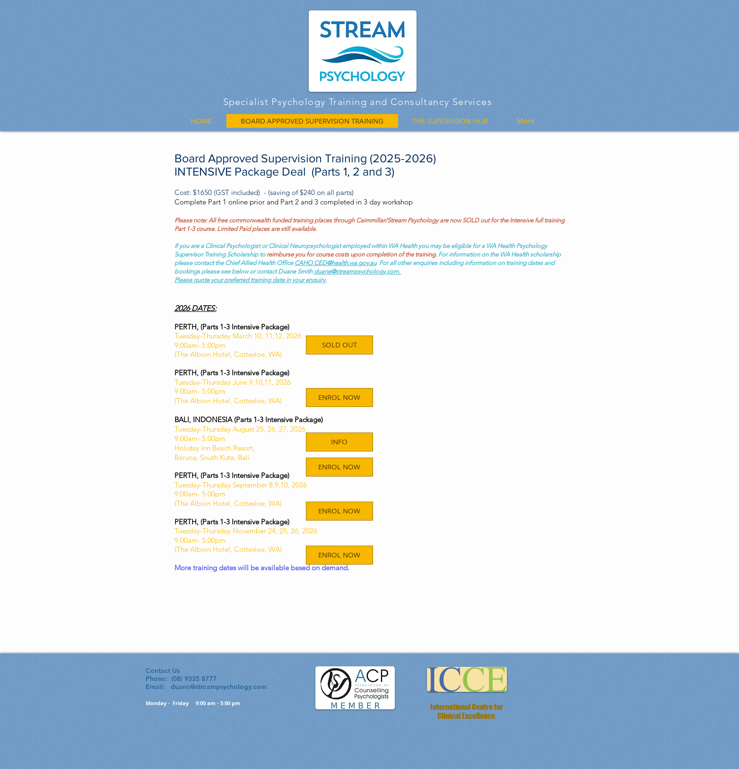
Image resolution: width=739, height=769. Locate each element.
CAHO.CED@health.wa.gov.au (335, 262)
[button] (339, 345)
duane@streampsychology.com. (357, 271)
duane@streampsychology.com (219, 686)
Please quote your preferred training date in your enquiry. (250, 279)
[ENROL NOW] (339, 467)
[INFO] (339, 442)
